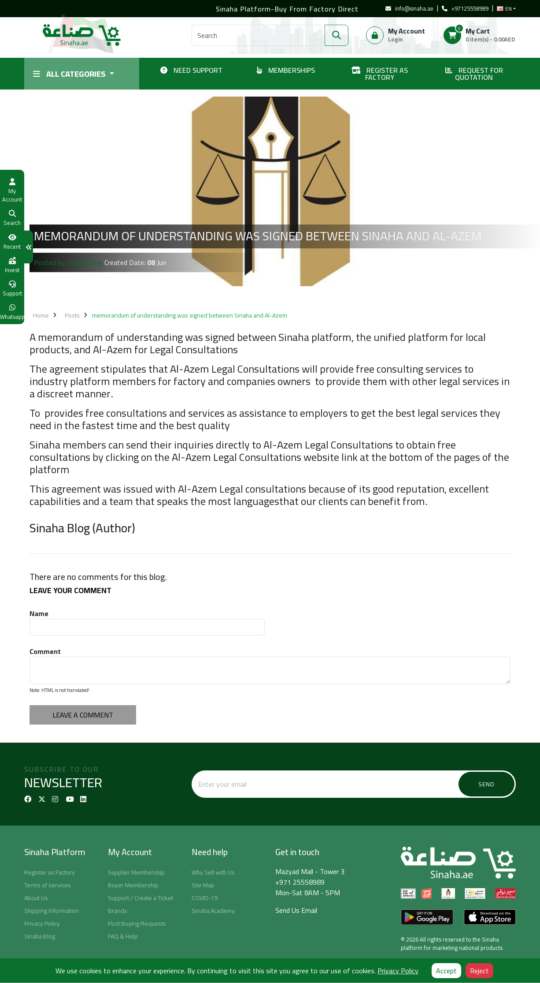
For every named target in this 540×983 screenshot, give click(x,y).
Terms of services (47, 885)
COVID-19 (205, 898)
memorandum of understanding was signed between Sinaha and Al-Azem (189, 315)
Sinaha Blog (39, 936)
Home (41, 315)
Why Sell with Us (213, 872)
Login (395, 39)
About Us (36, 898)
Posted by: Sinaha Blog (68, 262)
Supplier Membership (136, 872)
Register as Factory (49, 872)
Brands (117, 910)
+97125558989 (465, 8)
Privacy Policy (42, 923)
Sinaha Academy (213, 910)
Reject (479, 970)
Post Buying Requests (137, 923)
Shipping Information (51, 910)
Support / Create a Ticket (140, 898)
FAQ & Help (123, 936)
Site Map (203, 885)
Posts (72, 315)
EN (504, 9)
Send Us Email (296, 910)
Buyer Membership (133, 885)
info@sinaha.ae (409, 8)
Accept (446, 970)
